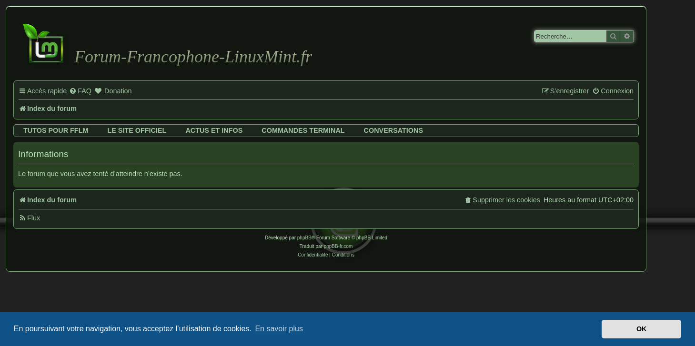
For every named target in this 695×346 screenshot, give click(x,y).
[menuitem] (80, 91)
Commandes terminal (303, 130)
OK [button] (641, 329)
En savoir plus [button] (279, 329)
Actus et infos (213, 130)
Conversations (393, 130)
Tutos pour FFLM (55, 130)
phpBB (304, 237)
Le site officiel (136, 130)
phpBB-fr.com (338, 246)
